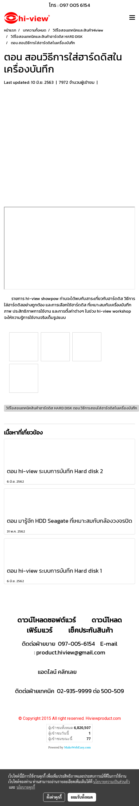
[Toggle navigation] (132, 18)
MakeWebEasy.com (77, 747)
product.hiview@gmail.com (70, 652)
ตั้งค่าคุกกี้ (54, 797)
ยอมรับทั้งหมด (82, 797)
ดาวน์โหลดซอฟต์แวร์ (46, 620)
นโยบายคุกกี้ (26, 787)
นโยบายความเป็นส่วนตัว (111, 781)
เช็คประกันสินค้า (90, 630)
